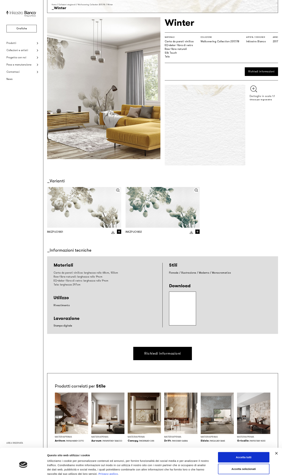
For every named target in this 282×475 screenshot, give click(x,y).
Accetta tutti (243, 439)
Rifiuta (243, 463)
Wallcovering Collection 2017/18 (91, 4)
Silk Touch (171, 53)
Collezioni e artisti (17, 50)
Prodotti (11, 43)
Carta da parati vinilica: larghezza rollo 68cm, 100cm (86, 272)
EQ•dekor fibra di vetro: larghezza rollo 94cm (81, 280)
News (9, 79)
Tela (167, 56)
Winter (110, 4)
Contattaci (13, 72)
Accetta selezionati (243, 451)
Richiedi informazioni (261, 71)
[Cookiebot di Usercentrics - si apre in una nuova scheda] (23, 468)
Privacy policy (108, 456)
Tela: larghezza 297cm (67, 284)
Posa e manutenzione (18, 64)
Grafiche (21, 28)
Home (54, 4)
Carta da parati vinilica (179, 41)
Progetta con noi (16, 57)
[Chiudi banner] (276, 436)
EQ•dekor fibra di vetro (179, 45)
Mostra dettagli (189, 467)
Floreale (174, 272)
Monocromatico (221, 272)
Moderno (204, 272)
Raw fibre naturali (176, 49)
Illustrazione (188, 272)
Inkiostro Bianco (256, 41)
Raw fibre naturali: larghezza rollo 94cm (78, 276)
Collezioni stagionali (67, 4)
